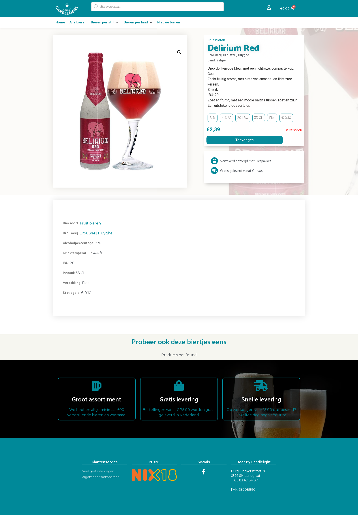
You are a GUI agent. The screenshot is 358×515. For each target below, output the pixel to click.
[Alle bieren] (77, 22)
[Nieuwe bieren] (168, 22)
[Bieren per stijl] (105, 22)
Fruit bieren (216, 40)
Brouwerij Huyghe (96, 233)
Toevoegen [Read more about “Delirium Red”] (244, 140)
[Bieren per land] (138, 22)
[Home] (60, 22)
